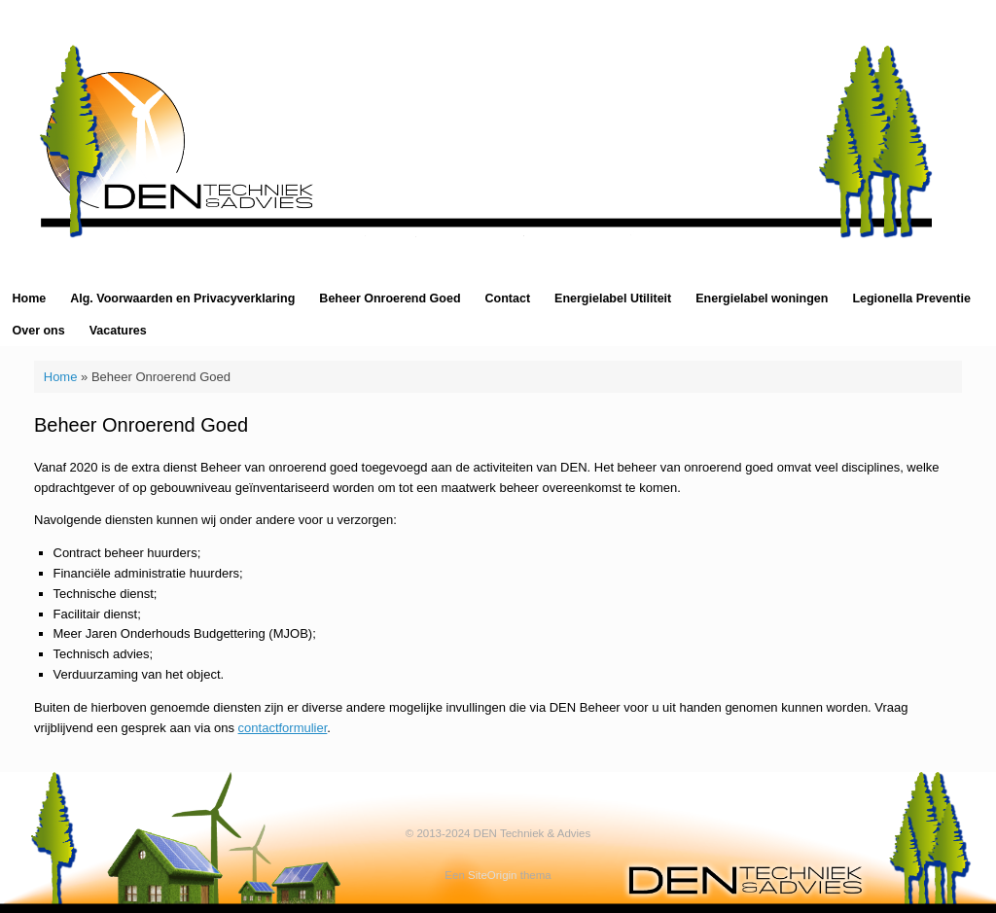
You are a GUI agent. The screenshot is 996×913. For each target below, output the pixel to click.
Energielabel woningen (761, 298)
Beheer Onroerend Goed (389, 298)
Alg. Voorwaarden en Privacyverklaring (182, 298)
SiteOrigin (492, 875)
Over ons (39, 330)
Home (30, 298)
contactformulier (283, 727)
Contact (508, 298)
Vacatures (118, 330)
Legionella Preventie (911, 298)
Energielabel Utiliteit (612, 298)
